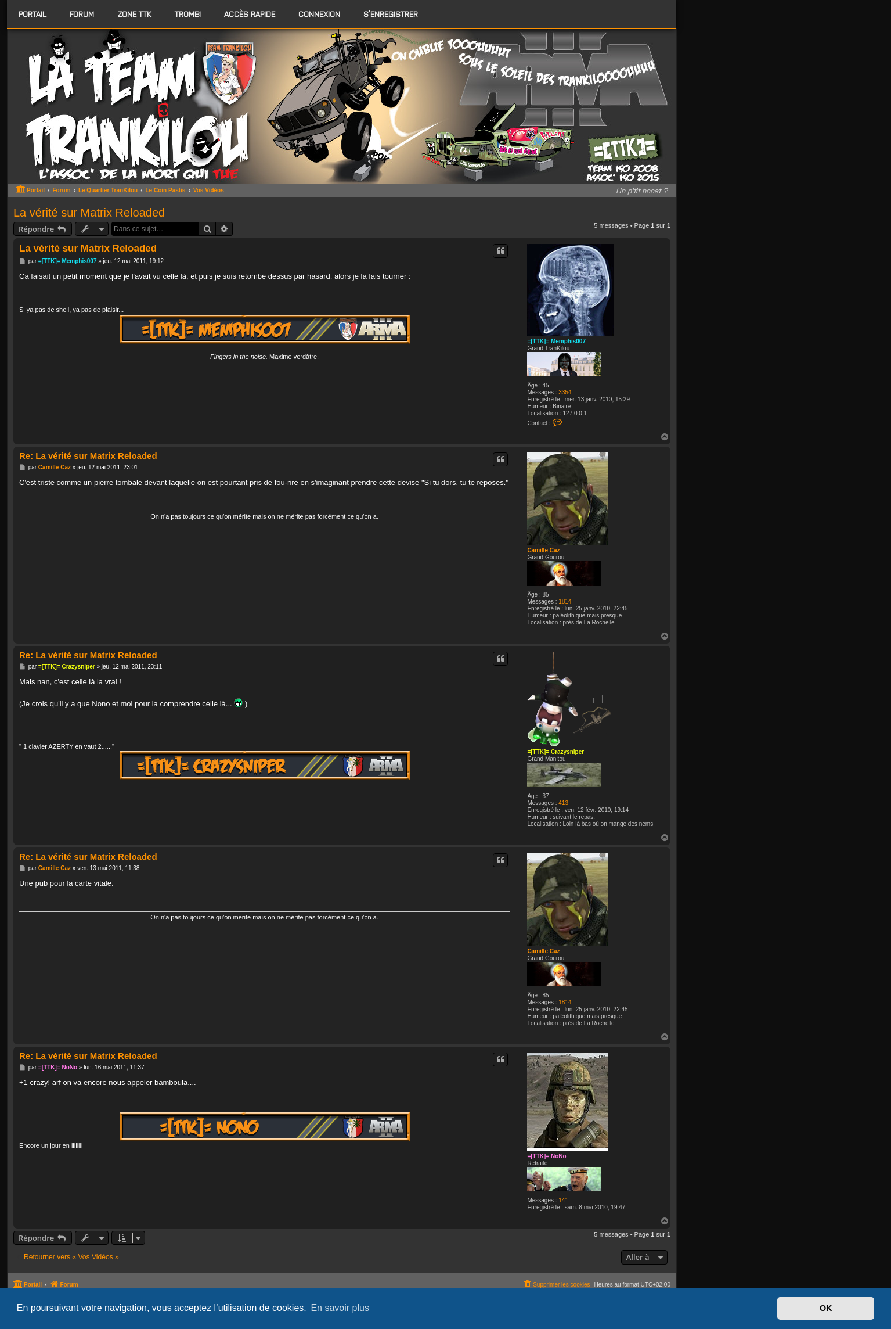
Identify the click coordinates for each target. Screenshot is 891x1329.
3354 (564, 392)
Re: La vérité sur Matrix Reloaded (88, 456)
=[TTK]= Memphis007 (556, 341)
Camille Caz (543, 550)
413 (563, 803)
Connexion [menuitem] (319, 14)
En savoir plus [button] (340, 1308)
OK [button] (826, 1308)
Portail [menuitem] (32, 14)
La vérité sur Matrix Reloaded (89, 212)
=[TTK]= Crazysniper (555, 752)
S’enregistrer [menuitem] (390, 14)
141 (563, 1200)
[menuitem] (82, 14)
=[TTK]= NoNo (546, 1156)
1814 (564, 601)
